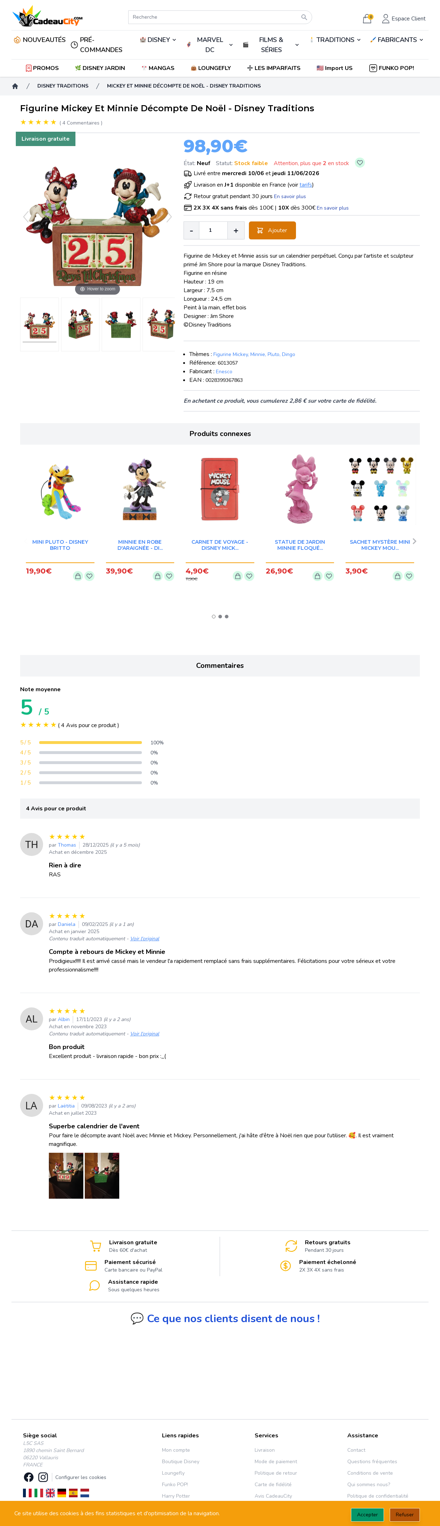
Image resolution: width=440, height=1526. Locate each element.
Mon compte (176, 1450)
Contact (356, 1450)
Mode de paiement (276, 1461)
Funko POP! (175, 1484)
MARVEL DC (210, 45)
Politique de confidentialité (377, 1496)
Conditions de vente (370, 1473)
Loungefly (173, 1473)
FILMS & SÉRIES (271, 45)
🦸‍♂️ (210, 45)
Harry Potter (176, 1496)
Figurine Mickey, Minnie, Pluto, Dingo (254, 354)
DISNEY (159, 40)
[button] (335, 68)
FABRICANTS (397, 40)
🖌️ (397, 40)
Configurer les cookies (80, 1477)
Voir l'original (144, 938)
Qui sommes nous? (368, 1484)
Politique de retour (276, 1473)
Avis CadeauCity (273, 1496)
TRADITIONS (335, 40)
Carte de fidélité (273, 1484)
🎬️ (271, 45)
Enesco (224, 371)
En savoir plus (290, 196)
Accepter (367, 1514)
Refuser (405, 1514)
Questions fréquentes (372, 1461)
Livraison (265, 1450)
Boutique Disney (180, 1461)
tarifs (306, 185)
